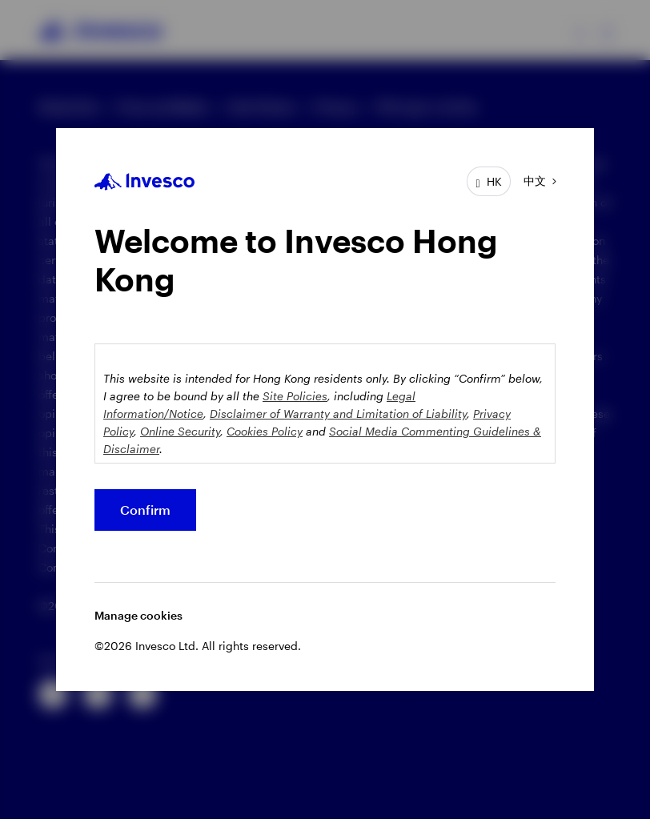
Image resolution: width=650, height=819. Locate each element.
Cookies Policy (265, 431)
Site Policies (295, 396)
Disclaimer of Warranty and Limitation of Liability (338, 413)
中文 (535, 180)
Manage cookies (138, 615)
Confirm (145, 509)
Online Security (180, 431)
